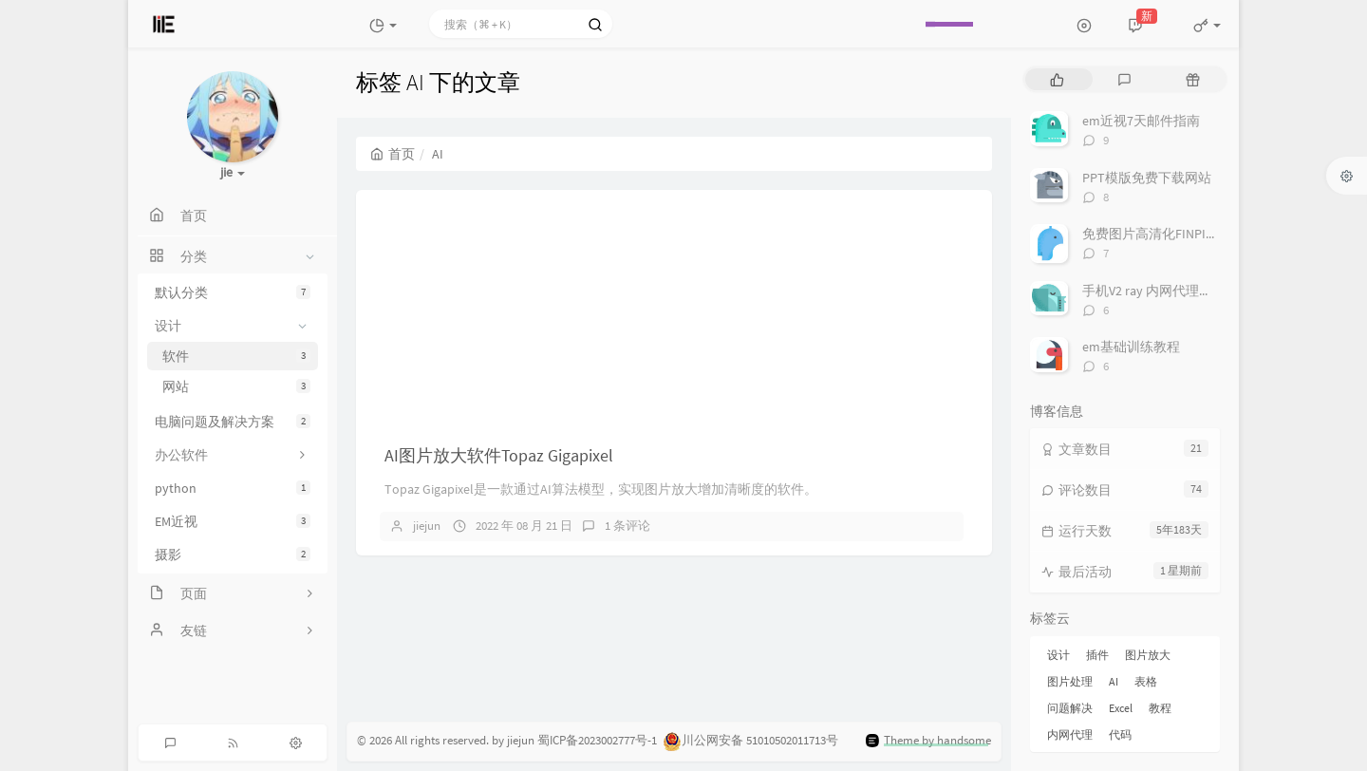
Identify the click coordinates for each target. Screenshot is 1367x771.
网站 (236, 386)
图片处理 (1070, 681)
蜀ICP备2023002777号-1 (597, 740)
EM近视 (232, 521)
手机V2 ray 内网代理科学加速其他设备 (1193, 290)
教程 (1160, 708)
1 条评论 (627, 525)
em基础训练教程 (1131, 346)
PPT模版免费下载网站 (1146, 177)
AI (1113, 681)
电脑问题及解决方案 (232, 421)
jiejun (426, 525)
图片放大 (1147, 655)
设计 (1058, 655)
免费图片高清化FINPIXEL (1154, 233)
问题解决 (1070, 708)
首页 (392, 153)
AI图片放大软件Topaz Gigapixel (498, 455)
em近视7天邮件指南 (1141, 120)
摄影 (232, 554)
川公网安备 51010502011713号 (760, 740)
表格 (1145, 681)
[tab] (1057, 79)
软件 (236, 356)
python (232, 488)
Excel (1121, 708)
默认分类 (232, 292)
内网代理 (1070, 734)
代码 (1120, 734)
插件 (1097, 655)
